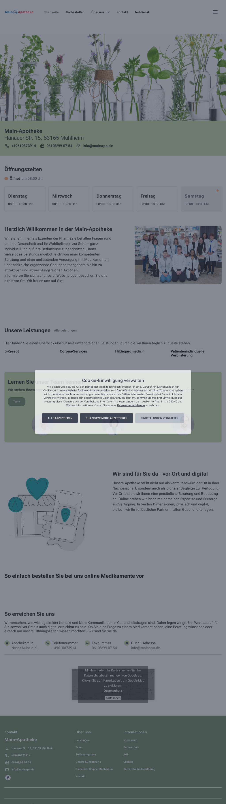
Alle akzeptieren (60, 418)
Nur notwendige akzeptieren (107, 418)
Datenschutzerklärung (131, 405)
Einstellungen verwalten (160, 418)
